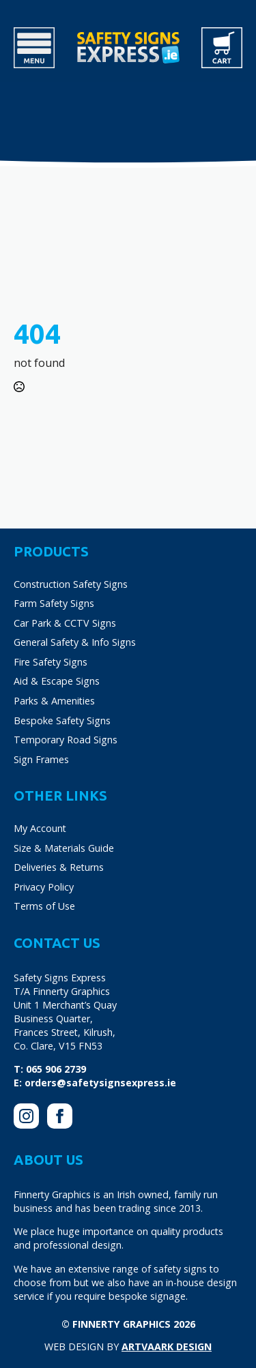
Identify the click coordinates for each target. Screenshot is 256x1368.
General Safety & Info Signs (75, 642)
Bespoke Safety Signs (62, 720)
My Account (40, 828)
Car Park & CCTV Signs (65, 622)
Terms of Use (44, 905)
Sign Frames (41, 759)
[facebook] (59, 1116)
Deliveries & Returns (59, 867)
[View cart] (221, 47)
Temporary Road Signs (65, 739)
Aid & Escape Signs (57, 680)
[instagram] (26, 1116)
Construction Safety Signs (71, 584)
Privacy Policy (44, 886)
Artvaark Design (167, 1346)
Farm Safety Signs (54, 603)
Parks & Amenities (54, 700)
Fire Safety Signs (50, 661)
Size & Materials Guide (64, 848)
